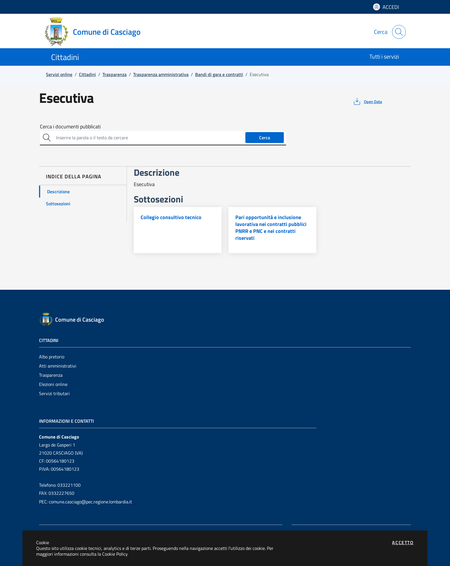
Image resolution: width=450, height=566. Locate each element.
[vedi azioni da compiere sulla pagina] (367, 101)
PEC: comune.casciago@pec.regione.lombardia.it (85, 501)
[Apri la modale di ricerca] (399, 32)
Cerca (264, 137)
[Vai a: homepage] (96, 31)
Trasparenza (51, 375)
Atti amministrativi (57, 365)
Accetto (403, 542)
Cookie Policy (115, 553)
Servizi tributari (54, 393)
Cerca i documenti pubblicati (70, 127)
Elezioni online (53, 384)
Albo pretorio (51, 356)
